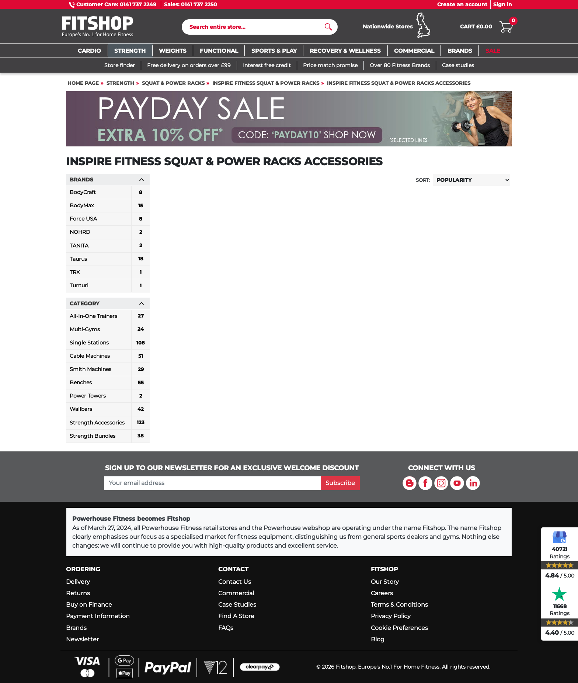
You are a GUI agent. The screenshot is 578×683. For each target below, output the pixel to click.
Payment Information (98, 616)
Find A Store (236, 616)
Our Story (385, 581)
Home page (83, 83)
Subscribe (340, 482)
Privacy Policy (391, 616)
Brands (76, 627)
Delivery (78, 581)
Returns (78, 593)
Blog (377, 639)
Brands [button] (107, 179)
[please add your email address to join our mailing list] (212, 483)
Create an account (462, 4)
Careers (382, 593)
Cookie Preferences (399, 627)
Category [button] (107, 303)
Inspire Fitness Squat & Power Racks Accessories (398, 83)
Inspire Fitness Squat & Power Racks (265, 83)
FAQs (225, 627)
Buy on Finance (89, 604)
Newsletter (82, 639)
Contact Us (234, 581)
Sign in (502, 4)
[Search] (257, 27)
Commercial (236, 593)
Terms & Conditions (399, 604)
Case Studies (237, 604)
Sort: (423, 180)
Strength (120, 83)
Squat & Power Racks (173, 83)
